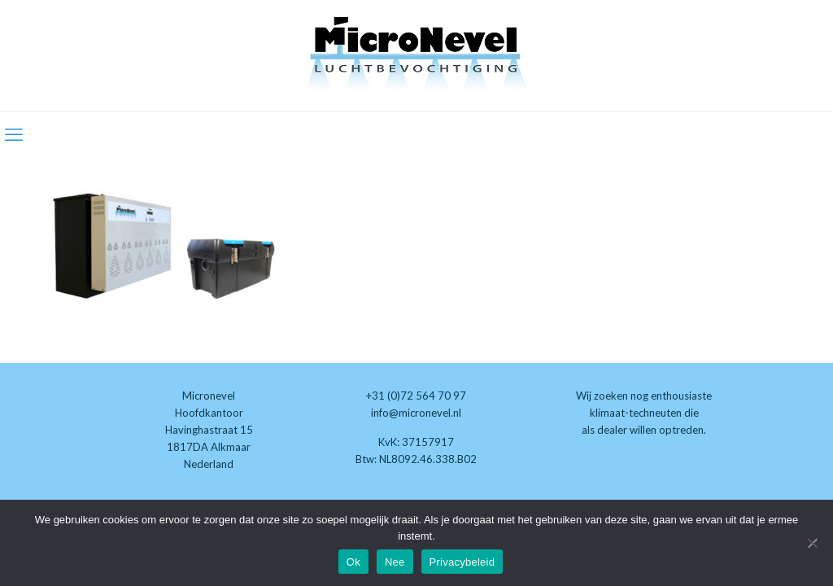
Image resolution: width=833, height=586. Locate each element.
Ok (353, 562)
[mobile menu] (14, 134)
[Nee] (813, 543)
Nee (395, 562)
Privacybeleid (462, 562)
